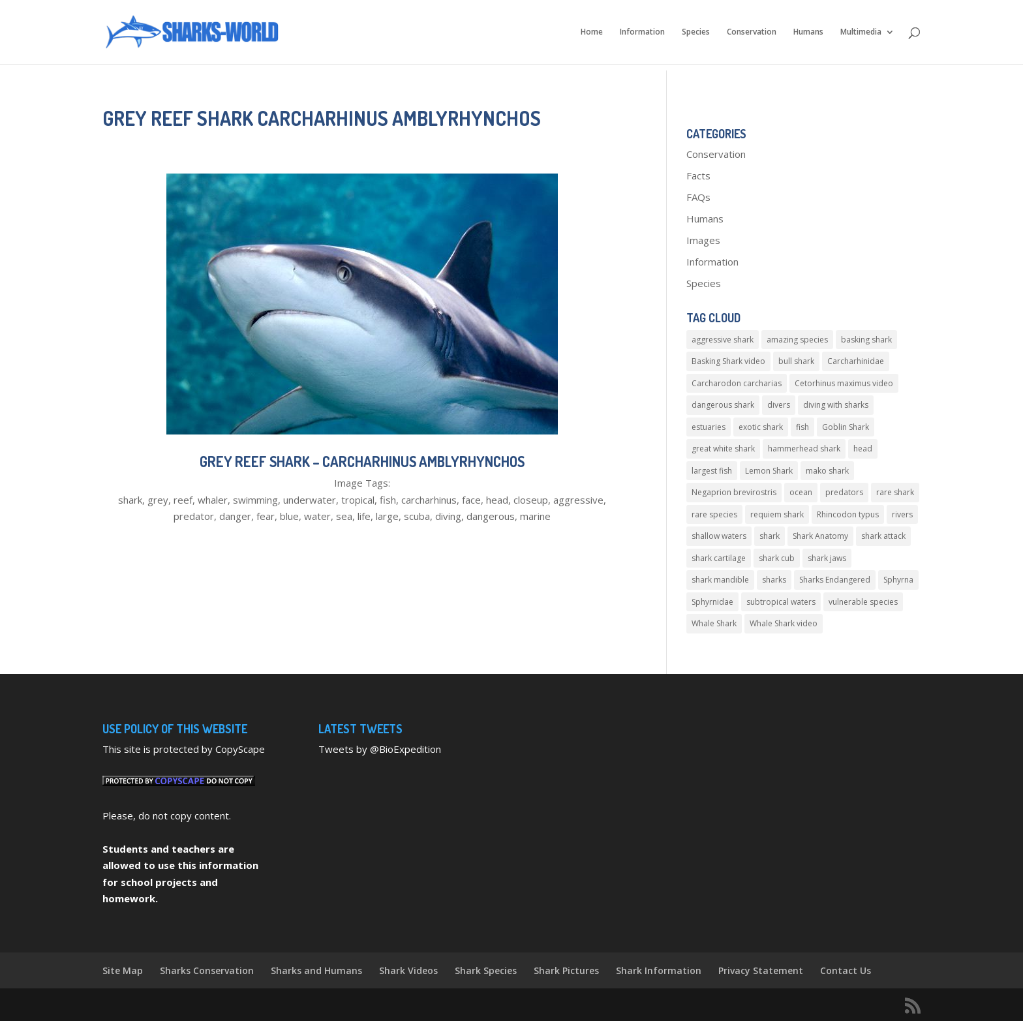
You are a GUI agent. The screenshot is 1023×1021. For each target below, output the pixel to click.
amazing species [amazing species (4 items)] (797, 339)
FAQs (698, 197)
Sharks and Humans (316, 970)
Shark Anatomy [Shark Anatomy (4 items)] (820, 535)
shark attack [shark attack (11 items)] (883, 535)
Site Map (122, 970)
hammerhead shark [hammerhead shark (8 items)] (804, 448)
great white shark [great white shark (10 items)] (723, 448)
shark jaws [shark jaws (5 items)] (827, 558)
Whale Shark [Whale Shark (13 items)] (714, 623)
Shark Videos (408, 970)
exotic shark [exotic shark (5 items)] (761, 427)
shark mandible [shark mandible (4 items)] (720, 579)
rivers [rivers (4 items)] (902, 514)
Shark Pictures (566, 970)
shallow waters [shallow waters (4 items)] (719, 535)
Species (696, 32)
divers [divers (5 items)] (778, 404)
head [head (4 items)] (862, 448)
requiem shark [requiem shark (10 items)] (777, 514)
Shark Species (486, 970)
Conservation (751, 32)
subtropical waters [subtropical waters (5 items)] (781, 601)
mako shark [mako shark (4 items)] (827, 470)
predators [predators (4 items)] (844, 492)
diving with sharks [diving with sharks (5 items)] (835, 404)
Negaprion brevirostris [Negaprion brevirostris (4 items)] (734, 492)
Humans (808, 32)
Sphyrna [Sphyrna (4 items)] (898, 579)
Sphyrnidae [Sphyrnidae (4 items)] (712, 601)
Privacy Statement (760, 970)
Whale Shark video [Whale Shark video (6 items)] (783, 623)
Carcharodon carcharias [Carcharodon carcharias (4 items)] (737, 383)
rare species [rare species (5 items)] (714, 514)
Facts (698, 175)
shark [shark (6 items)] (769, 535)
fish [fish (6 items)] (802, 427)
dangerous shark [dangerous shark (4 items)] (723, 404)
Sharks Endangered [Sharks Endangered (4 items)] (834, 579)
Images (703, 240)
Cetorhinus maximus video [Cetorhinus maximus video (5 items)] (844, 383)
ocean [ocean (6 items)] (800, 492)
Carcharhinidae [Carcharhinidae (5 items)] (855, 361)
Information (642, 32)
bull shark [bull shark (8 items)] (796, 361)
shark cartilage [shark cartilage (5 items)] (719, 558)
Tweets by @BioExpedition (379, 748)
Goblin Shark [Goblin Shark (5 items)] (845, 427)
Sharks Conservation (207, 970)
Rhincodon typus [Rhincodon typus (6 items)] (848, 514)
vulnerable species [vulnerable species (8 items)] (863, 601)
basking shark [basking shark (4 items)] (866, 339)
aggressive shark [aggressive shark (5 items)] (723, 339)
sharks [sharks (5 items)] (774, 579)
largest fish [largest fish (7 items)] (712, 470)
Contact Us (845, 970)
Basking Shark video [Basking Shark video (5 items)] (728, 361)
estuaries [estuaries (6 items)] (708, 427)
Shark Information (658, 970)
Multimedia (860, 32)
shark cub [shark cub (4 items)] (777, 558)
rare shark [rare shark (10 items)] (895, 492)
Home (592, 32)
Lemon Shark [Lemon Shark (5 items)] (769, 470)
